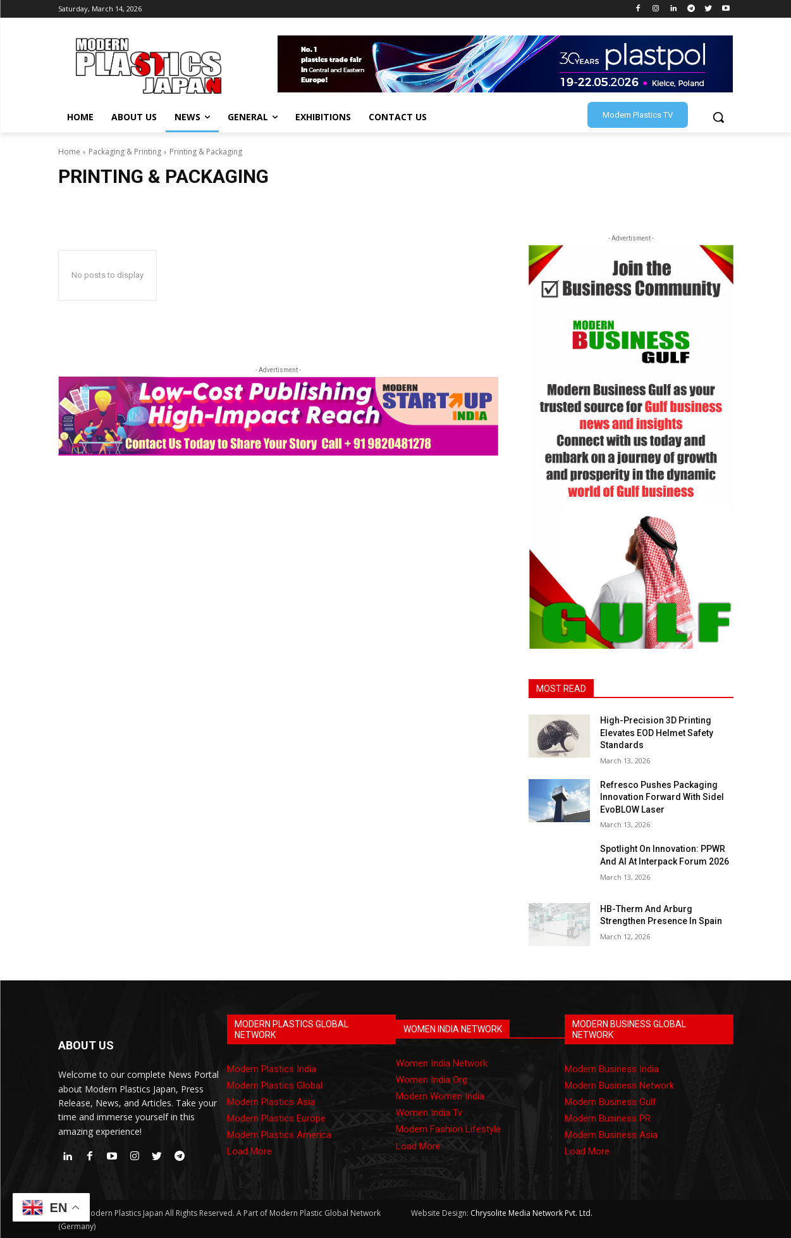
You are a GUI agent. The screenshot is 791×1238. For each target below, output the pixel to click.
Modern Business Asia (611, 1135)
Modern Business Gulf (610, 1102)
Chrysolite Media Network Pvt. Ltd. (531, 1213)
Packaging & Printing (125, 151)
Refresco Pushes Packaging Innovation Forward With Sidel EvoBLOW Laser (662, 797)
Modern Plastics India (271, 1069)
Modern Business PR (608, 1118)
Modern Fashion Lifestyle (448, 1129)
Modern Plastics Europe (276, 1118)
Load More (249, 1151)
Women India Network (441, 1063)
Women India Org (431, 1079)
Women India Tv (429, 1112)
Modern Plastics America (279, 1135)
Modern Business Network (619, 1085)
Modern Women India (440, 1096)
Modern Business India (612, 1069)
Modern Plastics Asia (271, 1102)
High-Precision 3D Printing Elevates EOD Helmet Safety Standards (656, 732)
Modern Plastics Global (274, 1085)
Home (69, 151)
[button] (718, 117)
